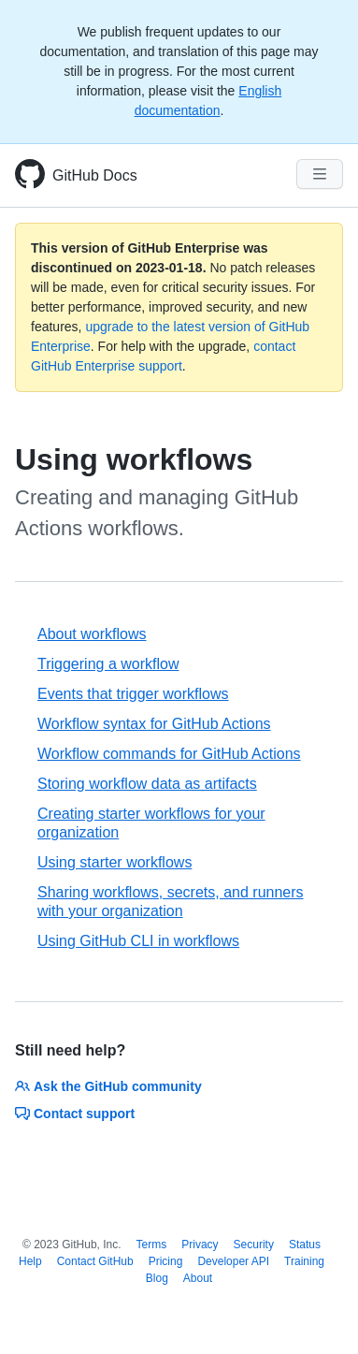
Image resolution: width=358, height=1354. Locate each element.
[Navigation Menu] (319, 174)
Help (30, 1261)
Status (305, 1244)
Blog (157, 1278)
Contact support (75, 1113)
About (197, 1278)
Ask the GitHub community (108, 1086)
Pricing (166, 1261)
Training (304, 1261)
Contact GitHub (95, 1261)
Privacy (199, 1244)
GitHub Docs (94, 175)
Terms (151, 1244)
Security (254, 1244)
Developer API (233, 1261)
